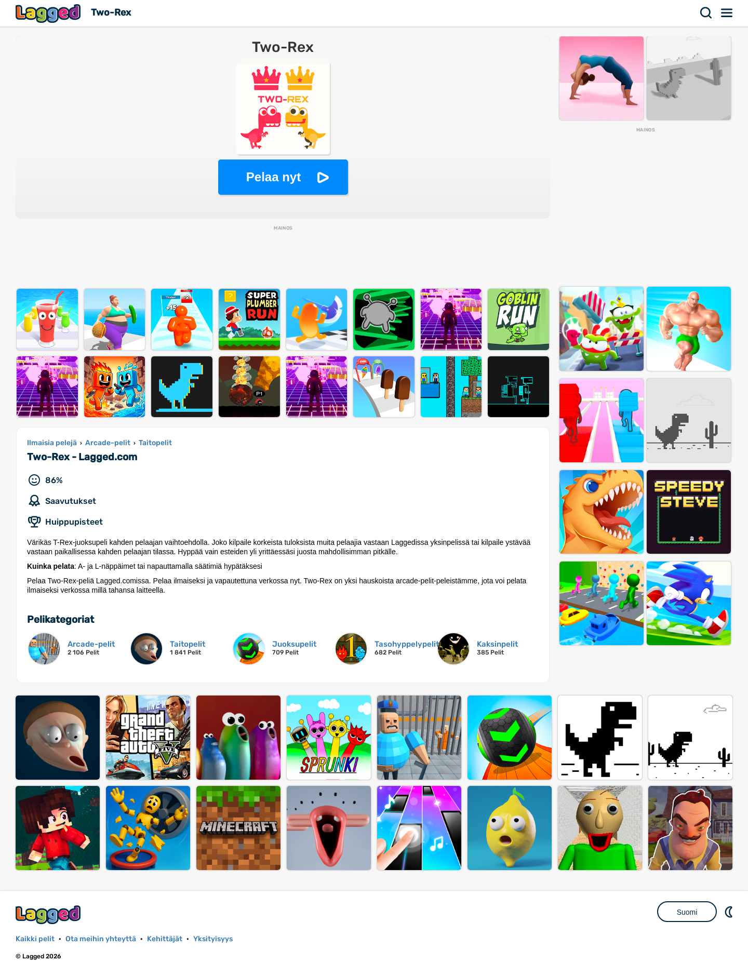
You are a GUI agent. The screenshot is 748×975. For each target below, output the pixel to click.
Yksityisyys (213, 938)
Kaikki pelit (35, 938)
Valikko (727, 13)
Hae (706, 13)
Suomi (687, 912)
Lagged (49, 13)
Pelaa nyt (273, 177)
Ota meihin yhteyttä (100, 938)
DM (729, 911)
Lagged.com (49, 914)
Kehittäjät (164, 938)
